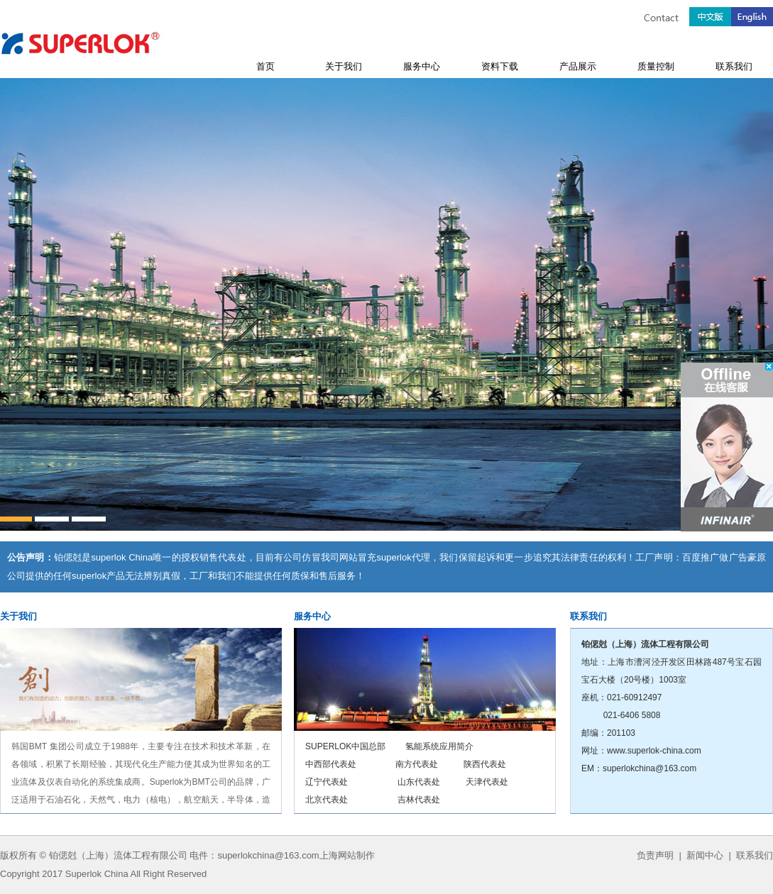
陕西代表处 (485, 764)
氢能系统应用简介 (439, 746)
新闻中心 (704, 855)
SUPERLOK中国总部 (345, 746)
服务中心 (421, 66)
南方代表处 (416, 764)
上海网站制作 (347, 855)
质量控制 (655, 66)
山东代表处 (419, 782)
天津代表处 (487, 782)
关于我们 (343, 66)
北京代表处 (326, 800)
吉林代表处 (419, 800)
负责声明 (655, 855)
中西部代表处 (330, 764)
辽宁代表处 (326, 782)
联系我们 (734, 66)
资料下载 (499, 66)
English (752, 13)
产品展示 (577, 66)
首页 (265, 66)
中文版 (710, 13)
